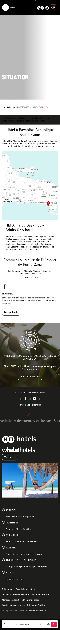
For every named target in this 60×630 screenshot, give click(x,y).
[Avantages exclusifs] (53, 3)
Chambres (46, 118)
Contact (42, 121)
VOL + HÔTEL (13, 535)
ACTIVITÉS (11, 548)
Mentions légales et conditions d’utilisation (20, 600)
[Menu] (5, 3)
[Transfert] (3, 522)
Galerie (36, 121)
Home (9, 107)
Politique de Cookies (36, 605)
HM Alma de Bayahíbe (11, 118)
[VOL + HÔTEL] (3, 534)
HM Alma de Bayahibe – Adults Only (26, 107)
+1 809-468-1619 (30, 278)
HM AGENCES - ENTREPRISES (21, 560)
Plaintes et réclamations (36, 611)
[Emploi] (3, 572)
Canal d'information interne (14, 605)
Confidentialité (42, 595)
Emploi (10, 573)
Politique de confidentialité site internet (19, 589)
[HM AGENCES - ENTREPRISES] (3, 559)
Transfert (12, 523)
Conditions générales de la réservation (18, 595)
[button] (54, 624)
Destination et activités (12, 121)
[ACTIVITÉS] (3, 547)
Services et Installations (31, 118)
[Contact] (3, 510)
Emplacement (27, 121)
